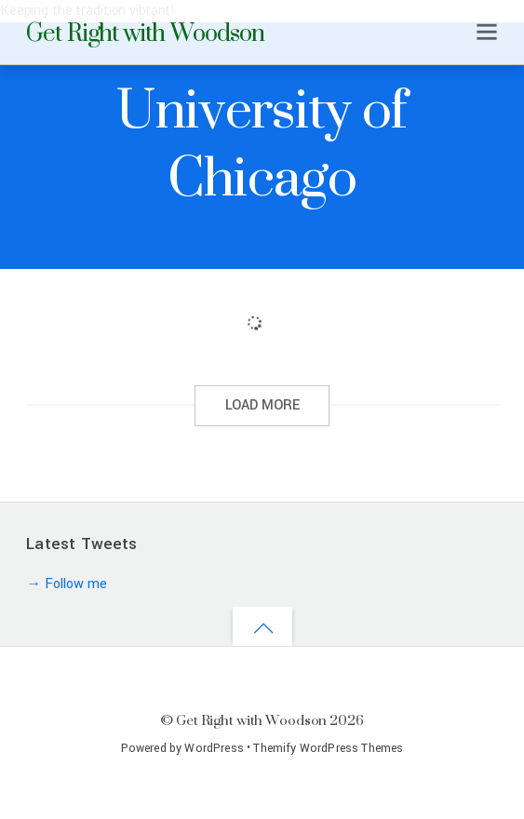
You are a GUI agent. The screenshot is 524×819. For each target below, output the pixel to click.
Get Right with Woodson (251, 720)
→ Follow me (66, 584)
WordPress (213, 748)
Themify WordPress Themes (328, 748)
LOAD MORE (262, 405)
